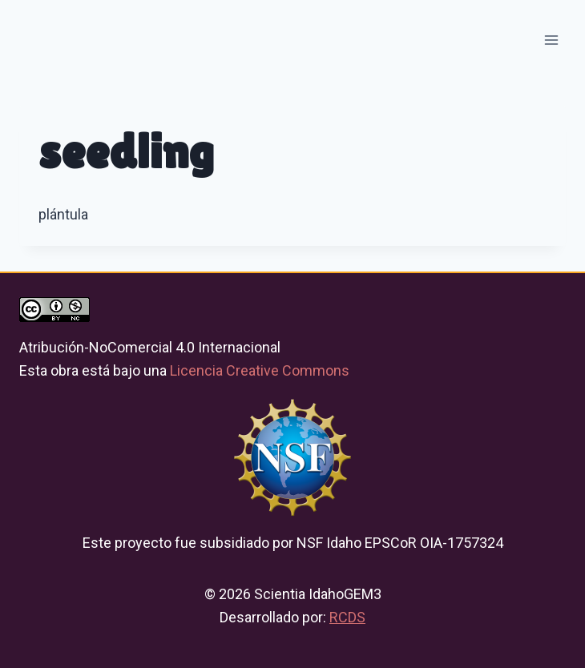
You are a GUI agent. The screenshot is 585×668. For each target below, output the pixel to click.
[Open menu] (551, 39)
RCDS (347, 617)
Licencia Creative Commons (259, 370)
